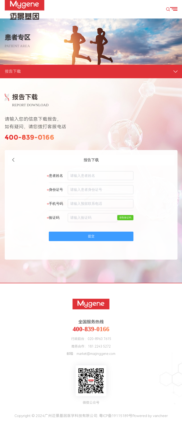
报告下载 (13, 71)
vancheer (160, 416)
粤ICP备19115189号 (115, 416)
